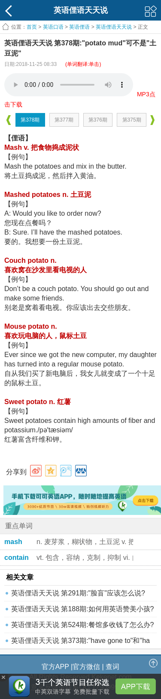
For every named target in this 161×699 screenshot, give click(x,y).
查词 (112, 666)
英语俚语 (79, 27)
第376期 (97, 120)
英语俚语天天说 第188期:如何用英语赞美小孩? (82, 609)
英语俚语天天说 (114, 27)
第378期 (30, 120)
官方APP (55, 666)
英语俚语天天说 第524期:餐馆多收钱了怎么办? (82, 624)
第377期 (64, 120)
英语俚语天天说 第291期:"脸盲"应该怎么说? (78, 593)
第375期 (131, 120)
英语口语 (53, 27)
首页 (32, 27)
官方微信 (86, 666)
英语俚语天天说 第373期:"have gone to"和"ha (80, 640)
